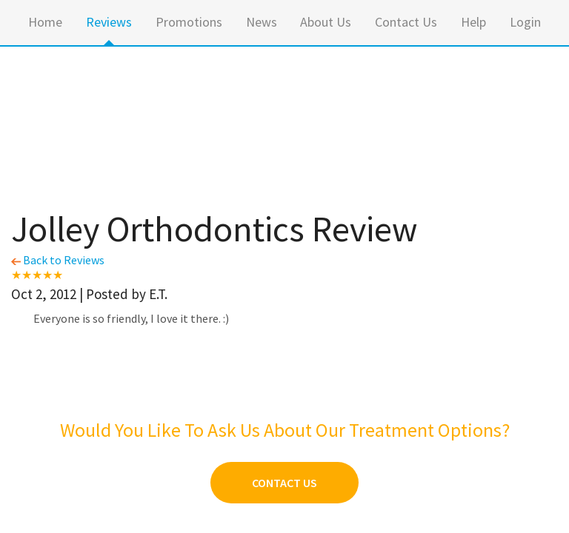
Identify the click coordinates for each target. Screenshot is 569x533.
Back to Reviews (57, 259)
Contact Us (406, 21)
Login (525, 21)
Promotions (189, 21)
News (261, 21)
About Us (325, 21)
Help (473, 21)
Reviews (109, 21)
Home (45, 21)
